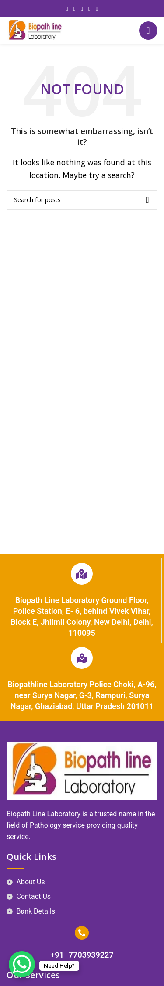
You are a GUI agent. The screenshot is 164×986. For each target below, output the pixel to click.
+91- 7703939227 (81, 954)
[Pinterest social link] (82, 9)
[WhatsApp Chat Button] (22, 964)
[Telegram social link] (97, 9)
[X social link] (74, 9)
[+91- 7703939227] (82, 933)
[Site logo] (35, 29)
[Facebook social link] (67, 9)
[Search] (82, 200)
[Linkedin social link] (89, 9)
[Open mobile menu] (148, 30)
